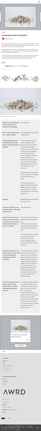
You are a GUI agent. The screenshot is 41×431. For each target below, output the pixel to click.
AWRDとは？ (5, 361)
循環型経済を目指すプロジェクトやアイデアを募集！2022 (16, 66)
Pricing (4, 384)
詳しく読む (17, 429)
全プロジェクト (6, 399)
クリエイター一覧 (6, 368)
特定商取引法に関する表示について (10, 409)
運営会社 (4, 412)
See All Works (20, 345)
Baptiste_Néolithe (9, 38)
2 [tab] (22, 28)
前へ (4, 351)
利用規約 (4, 404)
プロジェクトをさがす (7, 365)
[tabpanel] (20, 17)
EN (9, 418)
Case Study (5, 381)
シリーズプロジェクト (7, 370)
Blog (3, 363)
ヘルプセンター (6, 402)
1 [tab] (19, 28)
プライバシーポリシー (7, 407)
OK (37, 427)
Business (5, 379)
